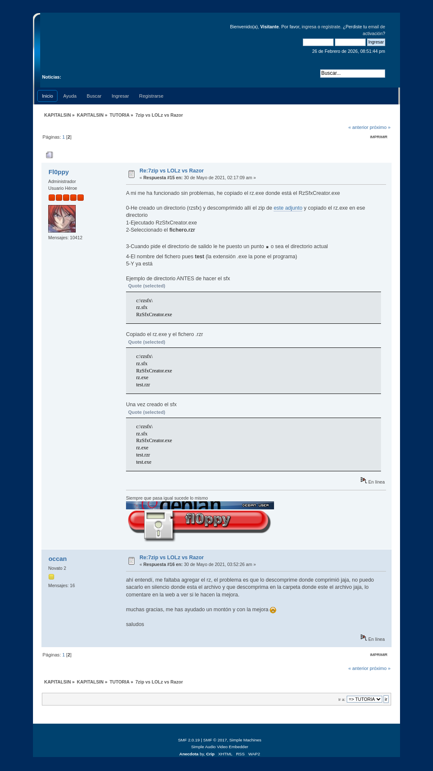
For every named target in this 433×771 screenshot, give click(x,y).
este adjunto (288, 208)
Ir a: (341, 699)
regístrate (330, 26)
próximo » (380, 127)
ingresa (309, 26)
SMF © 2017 (215, 740)
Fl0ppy (59, 171)
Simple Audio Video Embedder (219, 746)
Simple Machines (245, 740)
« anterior (358, 127)
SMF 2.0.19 (189, 740)
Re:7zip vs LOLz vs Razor (172, 171)
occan (58, 558)
